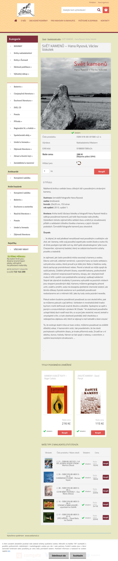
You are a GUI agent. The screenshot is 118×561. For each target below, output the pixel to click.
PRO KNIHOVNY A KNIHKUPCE (63, 20)
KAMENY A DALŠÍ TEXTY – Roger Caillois (55, 377)
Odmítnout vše (58, 555)
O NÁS (23, 20)
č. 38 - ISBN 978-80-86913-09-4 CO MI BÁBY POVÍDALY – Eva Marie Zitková (68, 491)
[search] (99, 10)
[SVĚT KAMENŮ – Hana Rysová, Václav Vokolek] (76, 58)
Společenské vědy (54, 39)
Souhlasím (78, 555)
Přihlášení (92, 2)
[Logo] (25, 10)
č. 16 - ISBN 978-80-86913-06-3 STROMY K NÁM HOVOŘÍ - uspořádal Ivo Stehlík (68, 504)
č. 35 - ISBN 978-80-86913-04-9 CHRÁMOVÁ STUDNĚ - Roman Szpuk (68, 477)
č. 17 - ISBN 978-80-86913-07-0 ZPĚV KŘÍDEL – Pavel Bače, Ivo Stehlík (68, 517)
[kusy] (46, 171)
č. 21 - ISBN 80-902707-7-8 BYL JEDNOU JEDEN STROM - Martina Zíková (68, 463)
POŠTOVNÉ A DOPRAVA (87, 20)
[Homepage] (15, 20)
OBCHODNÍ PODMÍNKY (38, 20)
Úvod (44, 39)
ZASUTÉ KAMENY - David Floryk (88, 377)
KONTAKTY (105, 20)
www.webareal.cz (32, 535)
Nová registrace (103, 2)
